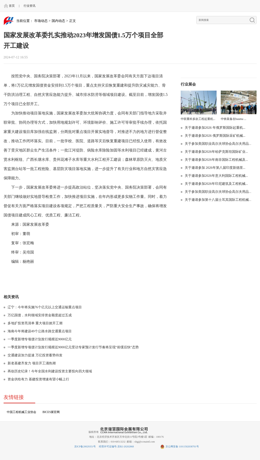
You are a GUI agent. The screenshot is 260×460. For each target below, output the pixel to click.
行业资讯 (29, 5)
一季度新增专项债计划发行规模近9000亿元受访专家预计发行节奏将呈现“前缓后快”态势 (73, 347)
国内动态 (58, 21)
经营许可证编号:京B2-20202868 (116, 446)
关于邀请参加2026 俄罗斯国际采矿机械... (214, 135)
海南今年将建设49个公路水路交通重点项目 (39, 331)
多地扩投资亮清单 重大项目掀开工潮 (34, 323)
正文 (72, 21)
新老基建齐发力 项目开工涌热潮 (31, 363)
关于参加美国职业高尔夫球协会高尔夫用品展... (219, 143)
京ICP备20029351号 (85, 446)
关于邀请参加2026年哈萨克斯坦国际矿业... (216, 151)
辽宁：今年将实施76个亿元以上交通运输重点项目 (44, 307)
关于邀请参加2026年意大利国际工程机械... (216, 175)
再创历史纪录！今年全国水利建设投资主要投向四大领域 (49, 371)
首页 (12, 5)
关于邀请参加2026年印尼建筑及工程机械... (216, 183)
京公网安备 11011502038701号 (179, 446)
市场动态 (41, 21)
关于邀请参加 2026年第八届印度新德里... (214, 167)
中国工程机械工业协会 (21, 412)
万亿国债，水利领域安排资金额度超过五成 (39, 315)
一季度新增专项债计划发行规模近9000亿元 (39, 339)
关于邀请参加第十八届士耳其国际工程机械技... (219, 199)
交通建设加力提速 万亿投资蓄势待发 (34, 355)
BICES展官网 (51, 412)
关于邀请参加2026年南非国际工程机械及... (216, 159)
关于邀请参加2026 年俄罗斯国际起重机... (214, 127)
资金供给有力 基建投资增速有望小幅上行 (38, 379)
